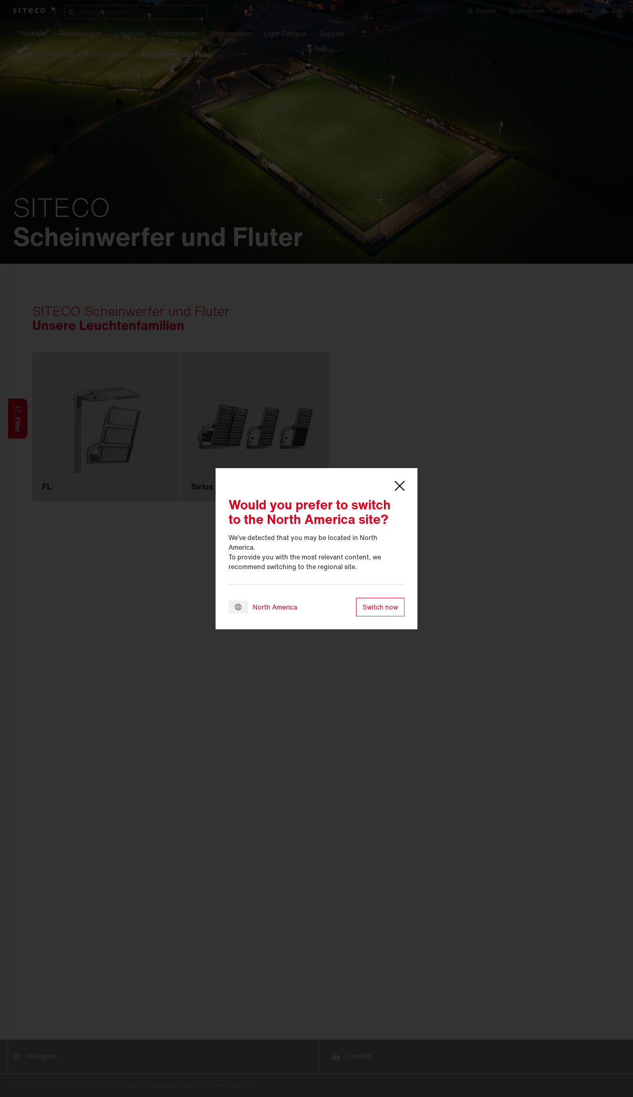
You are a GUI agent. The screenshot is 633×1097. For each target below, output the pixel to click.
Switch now (380, 607)
